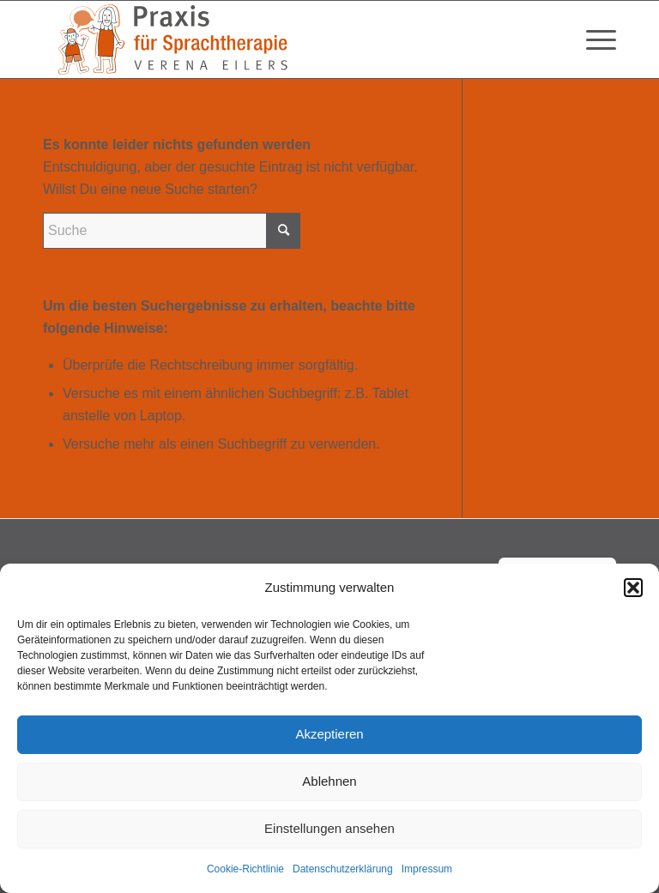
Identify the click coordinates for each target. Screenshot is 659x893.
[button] (633, 587)
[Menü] (592, 39)
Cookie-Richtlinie (245, 869)
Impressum (427, 869)
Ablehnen (329, 781)
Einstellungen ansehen (329, 828)
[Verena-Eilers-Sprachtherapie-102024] (171, 39)
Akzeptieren (329, 734)
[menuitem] (592, 39)
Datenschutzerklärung (343, 869)
